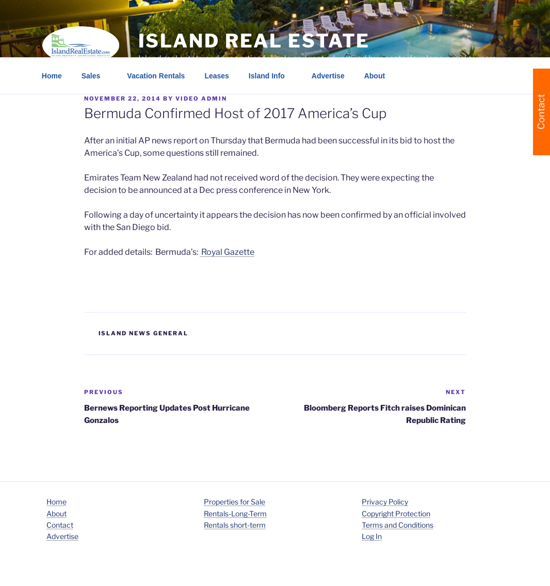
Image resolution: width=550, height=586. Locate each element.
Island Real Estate (254, 40)
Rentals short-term (235, 524)
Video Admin (201, 98)
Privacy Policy (385, 501)
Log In (372, 536)
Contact (59, 524)
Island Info (272, 76)
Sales (96, 76)
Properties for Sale (234, 501)
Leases (216, 76)
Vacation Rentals (156, 76)
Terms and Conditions (397, 524)
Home (52, 76)
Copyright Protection (396, 513)
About (379, 76)
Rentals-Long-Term (235, 513)
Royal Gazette (227, 252)
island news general (144, 333)
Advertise (328, 76)
